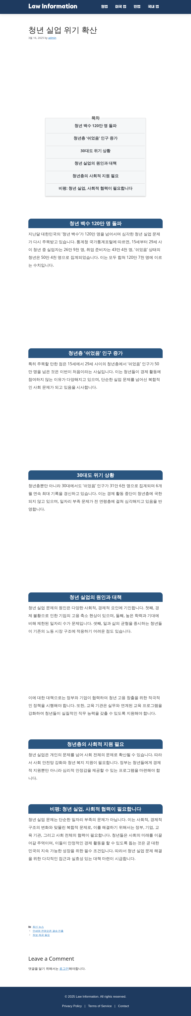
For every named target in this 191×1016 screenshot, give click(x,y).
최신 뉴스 (38, 927)
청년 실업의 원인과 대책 (95, 163)
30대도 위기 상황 (96, 150)
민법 (137, 7)
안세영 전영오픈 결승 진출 (48, 931)
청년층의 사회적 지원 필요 (95, 175)
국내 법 (153, 7)
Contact (123, 1006)
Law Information (52, 7)
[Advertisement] (95, 72)
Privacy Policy (72, 1006)
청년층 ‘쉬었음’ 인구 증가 (95, 138)
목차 (95, 118)
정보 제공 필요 (41, 935)
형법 (104, 7)
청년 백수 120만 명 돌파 (95, 125)
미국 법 (120, 7)
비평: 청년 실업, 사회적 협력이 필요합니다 (95, 188)
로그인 (64, 968)
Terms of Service (100, 1006)
